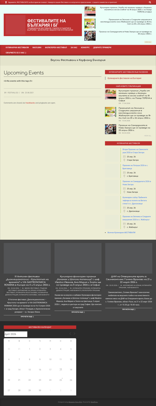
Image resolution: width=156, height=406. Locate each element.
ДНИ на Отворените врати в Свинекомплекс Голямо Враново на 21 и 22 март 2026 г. (129, 279)
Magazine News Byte (75, 402)
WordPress (94, 402)
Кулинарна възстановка (26, 292)
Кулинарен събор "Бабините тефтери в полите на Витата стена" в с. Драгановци (135, 200)
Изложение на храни (27, 290)
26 (71, 380)
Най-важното (43, 295)
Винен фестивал (32, 288)
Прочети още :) (27, 317)
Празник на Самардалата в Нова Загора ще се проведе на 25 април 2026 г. (134, 127)
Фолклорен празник (91, 290)
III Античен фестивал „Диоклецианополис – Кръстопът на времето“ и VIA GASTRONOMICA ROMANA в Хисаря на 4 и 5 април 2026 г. (27, 280)
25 (60, 380)
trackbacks (30, 103)
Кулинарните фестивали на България (124, 78)
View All (148, 42)
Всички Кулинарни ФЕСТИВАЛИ (121, 232)
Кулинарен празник (81, 288)
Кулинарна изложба (28, 295)
